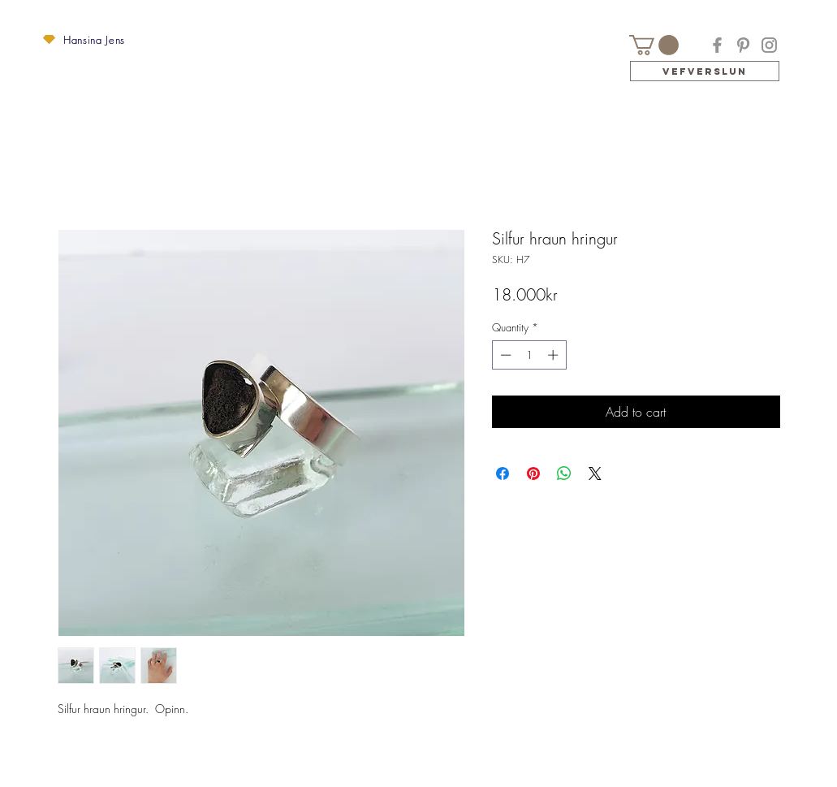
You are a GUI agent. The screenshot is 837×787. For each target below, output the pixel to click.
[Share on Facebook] (502, 473)
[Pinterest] (743, 45)
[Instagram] (769, 45)
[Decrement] (504, 355)
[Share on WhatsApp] (564, 473)
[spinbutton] (529, 355)
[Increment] (554, 355)
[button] (49, 39)
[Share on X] (595, 473)
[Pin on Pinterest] (533, 473)
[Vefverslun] (704, 71)
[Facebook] (717, 45)
